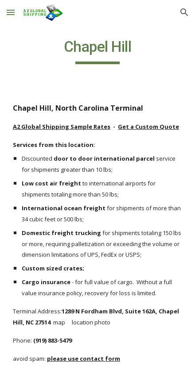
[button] (10, 12)
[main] (97, 51)
